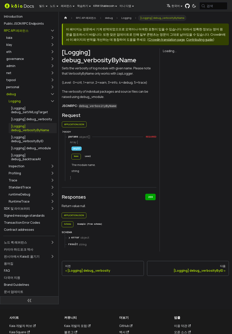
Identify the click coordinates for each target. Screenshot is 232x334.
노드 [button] (52, 6)
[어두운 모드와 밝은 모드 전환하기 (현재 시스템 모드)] (194, 6)
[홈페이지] (65, 18)
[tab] (76, 156)
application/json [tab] (74, 124)
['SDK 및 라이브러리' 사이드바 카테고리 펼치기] (52, 208)
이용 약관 (182, 326)
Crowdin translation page (167, 39)
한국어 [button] (173, 6)
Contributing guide (199, 39)
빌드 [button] (42, 6)
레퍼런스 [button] (66, 6)
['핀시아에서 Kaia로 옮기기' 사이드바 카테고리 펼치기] (52, 256)
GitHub (126, 326)
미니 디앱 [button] (125, 6)
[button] (30, 37)
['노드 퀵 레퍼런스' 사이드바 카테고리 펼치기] (52, 242)
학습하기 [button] (82, 6)
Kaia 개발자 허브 (22, 326)
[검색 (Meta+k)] (213, 6)
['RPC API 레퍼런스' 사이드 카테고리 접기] (52, 30)
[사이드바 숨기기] (29, 300)
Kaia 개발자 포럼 (77, 326)
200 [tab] (150, 197)
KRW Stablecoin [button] (103, 6)
